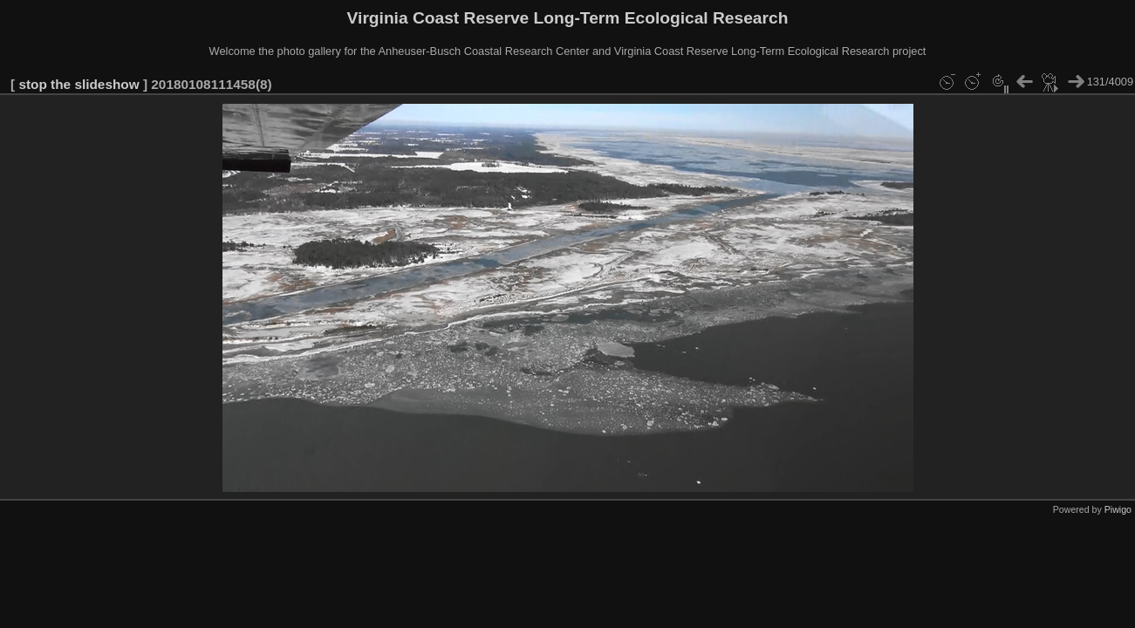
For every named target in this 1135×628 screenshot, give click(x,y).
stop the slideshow (78, 84)
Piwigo (1118, 509)
